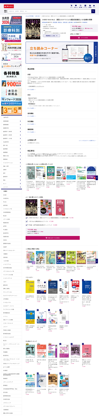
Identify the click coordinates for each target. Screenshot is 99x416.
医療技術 (5, 159)
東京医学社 (6, 355)
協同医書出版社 (7, 395)
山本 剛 (75, 22)
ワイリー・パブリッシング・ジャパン (11, 344)
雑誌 (4, 180)
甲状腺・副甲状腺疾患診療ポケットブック (40, 225)
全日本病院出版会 (7, 267)
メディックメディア (8, 382)
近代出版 (5, 392)
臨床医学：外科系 (7, 135)
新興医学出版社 (7, 243)
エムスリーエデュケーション (10, 295)
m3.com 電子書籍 (29, 16)
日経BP (5, 247)
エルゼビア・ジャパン (8, 306)
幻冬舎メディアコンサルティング (11, 363)
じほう (4, 281)
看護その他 (6, 155)
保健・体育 (6, 166)
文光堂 (4, 195)
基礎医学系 (6, 128)
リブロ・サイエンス (8, 323)
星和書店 (5, 385)
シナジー (5, 326)
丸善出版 (5, 257)
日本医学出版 (6, 399)
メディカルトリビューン (9, 406)
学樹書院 (5, 352)
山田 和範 (70, 22)
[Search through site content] (49, 11)
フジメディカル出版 (8, 274)
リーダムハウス (7, 302)
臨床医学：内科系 (7, 131)
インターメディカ (7, 278)
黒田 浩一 (60, 22)
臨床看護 (5, 148)
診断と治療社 (6, 288)
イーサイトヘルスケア (8, 337)
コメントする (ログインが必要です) (87, 140)
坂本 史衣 (37, 16)
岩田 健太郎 (44, 22)
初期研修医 (6, 121)
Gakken (5, 240)
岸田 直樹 (55, 22)
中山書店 (5, 229)
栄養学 (4, 169)
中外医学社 (6, 198)
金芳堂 (4, 226)
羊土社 (4, 201)
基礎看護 (5, 152)
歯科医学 (5, 176)
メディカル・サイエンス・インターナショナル (11, 359)
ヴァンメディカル (7, 292)
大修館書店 (6, 409)
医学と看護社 (6, 348)
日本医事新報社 (7, 212)
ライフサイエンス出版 (8, 309)
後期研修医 (6, 124)
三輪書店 (5, 254)
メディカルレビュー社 (8, 271)
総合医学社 (6, 233)
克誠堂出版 (6, 236)
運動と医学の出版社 (8, 413)
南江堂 (4, 340)
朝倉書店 (5, 378)
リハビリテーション (8, 162)
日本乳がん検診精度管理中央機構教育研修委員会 (11, 374)
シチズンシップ (7, 402)
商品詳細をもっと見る (50, 35)
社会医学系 (6, 142)
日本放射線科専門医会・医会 (10, 388)
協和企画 (5, 285)
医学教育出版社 (7, 333)
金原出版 (5, 205)
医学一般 (5, 145)
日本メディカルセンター (9, 250)
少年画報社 (6, 299)
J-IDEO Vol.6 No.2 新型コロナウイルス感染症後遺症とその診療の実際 (48, 217)
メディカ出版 (6, 219)
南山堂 (4, 215)
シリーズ (5, 187)
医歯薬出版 (6, 222)
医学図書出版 (6, 312)
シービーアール (7, 264)
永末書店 (5, 370)
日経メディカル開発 (8, 319)
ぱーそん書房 (6, 367)
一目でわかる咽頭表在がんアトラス (38, 221)
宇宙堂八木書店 (7, 330)
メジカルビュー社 (7, 208)
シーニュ (5, 316)
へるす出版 (6, 260)
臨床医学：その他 (7, 138)
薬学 (4, 173)
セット (4, 183)
